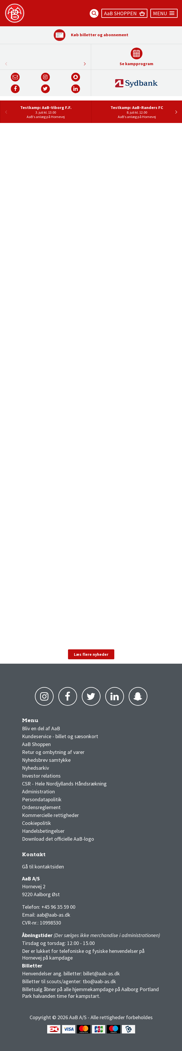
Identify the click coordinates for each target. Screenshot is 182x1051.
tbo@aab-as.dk (99, 981)
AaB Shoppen (36, 744)
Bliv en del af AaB (41, 728)
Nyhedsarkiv (35, 767)
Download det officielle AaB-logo (58, 838)
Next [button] (6, 64)
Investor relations (41, 775)
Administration (38, 791)
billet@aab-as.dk (101, 973)
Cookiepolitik (36, 823)
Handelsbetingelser (43, 831)
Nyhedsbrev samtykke (46, 760)
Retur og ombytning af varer (53, 752)
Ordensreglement (42, 807)
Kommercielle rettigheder (50, 815)
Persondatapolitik (42, 799)
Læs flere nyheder (91, 654)
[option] (45, 111)
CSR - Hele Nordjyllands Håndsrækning (64, 783)
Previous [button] (85, 64)
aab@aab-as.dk (53, 914)
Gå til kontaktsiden (43, 866)
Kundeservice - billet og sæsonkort (60, 736)
